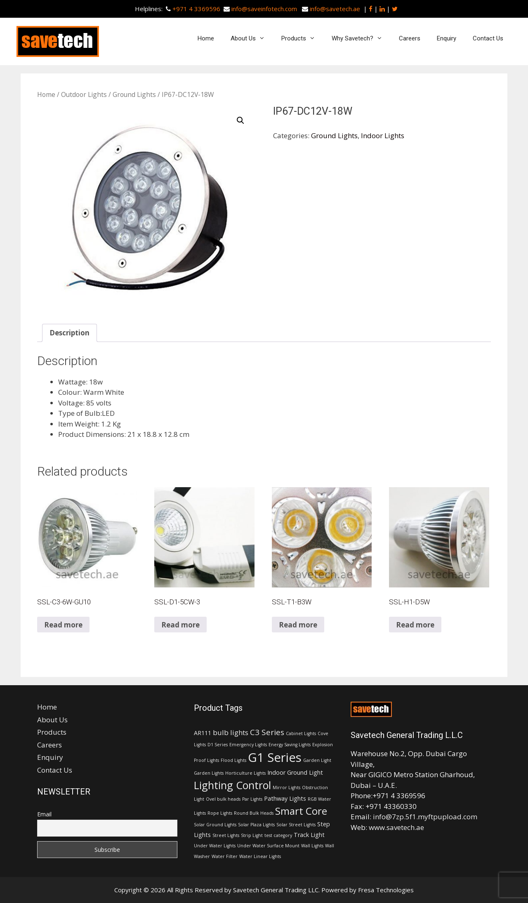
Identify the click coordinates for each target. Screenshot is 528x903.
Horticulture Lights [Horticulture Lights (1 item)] (245, 773)
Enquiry (446, 38)
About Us (252, 38)
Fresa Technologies (386, 890)
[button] (240, 120)
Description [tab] (70, 332)
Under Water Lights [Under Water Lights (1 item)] (215, 846)
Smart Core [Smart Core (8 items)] (301, 811)
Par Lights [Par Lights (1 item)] (252, 799)
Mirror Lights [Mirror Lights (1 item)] (286, 787)
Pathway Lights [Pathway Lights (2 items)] (285, 798)
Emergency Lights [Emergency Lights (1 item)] (248, 744)
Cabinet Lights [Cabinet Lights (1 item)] (301, 733)
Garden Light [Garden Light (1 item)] (317, 760)
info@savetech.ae (335, 9)
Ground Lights (134, 94)
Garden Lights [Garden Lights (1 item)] (209, 773)
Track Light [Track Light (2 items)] (309, 835)
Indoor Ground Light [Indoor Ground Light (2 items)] (295, 772)
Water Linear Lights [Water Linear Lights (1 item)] (260, 856)
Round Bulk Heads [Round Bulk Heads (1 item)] (253, 813)
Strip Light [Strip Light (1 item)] (252, 835)
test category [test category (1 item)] (278, 835)
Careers (409, 38)
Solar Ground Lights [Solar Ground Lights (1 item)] (215, 825)
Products (302, 38)
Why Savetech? (361, 38)
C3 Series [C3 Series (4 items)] (267, 732)
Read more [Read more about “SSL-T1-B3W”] (298, 625)
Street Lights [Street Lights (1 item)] (225, 835)
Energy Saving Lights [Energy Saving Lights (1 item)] (290, 744)
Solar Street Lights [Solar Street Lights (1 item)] (296, 825)
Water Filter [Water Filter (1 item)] (225, 856)
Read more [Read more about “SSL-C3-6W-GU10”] (63, 625)
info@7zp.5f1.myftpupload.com (425, 816)
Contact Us (488, 38)
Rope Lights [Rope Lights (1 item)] (219, 813)
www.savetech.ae (396, 827)
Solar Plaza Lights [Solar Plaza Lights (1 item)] (256, 825)
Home (206, 38)
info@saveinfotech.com (264, 9)
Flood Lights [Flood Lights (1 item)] (233, 760)
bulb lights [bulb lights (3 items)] (230, 732)
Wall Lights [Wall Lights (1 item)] (312, 846)
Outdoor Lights (84, 94)
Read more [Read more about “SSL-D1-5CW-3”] (180, 625)
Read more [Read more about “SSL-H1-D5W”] (415, 625)
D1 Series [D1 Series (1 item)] (217, 744)
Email (44, 814)
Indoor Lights (382, 135)
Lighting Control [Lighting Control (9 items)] (232, 785)
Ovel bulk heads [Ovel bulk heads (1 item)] (223, 799)
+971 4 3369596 (196, 9)
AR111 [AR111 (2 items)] (202, 733)
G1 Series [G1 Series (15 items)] (275, 757)
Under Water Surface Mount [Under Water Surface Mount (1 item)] (268, 846)
